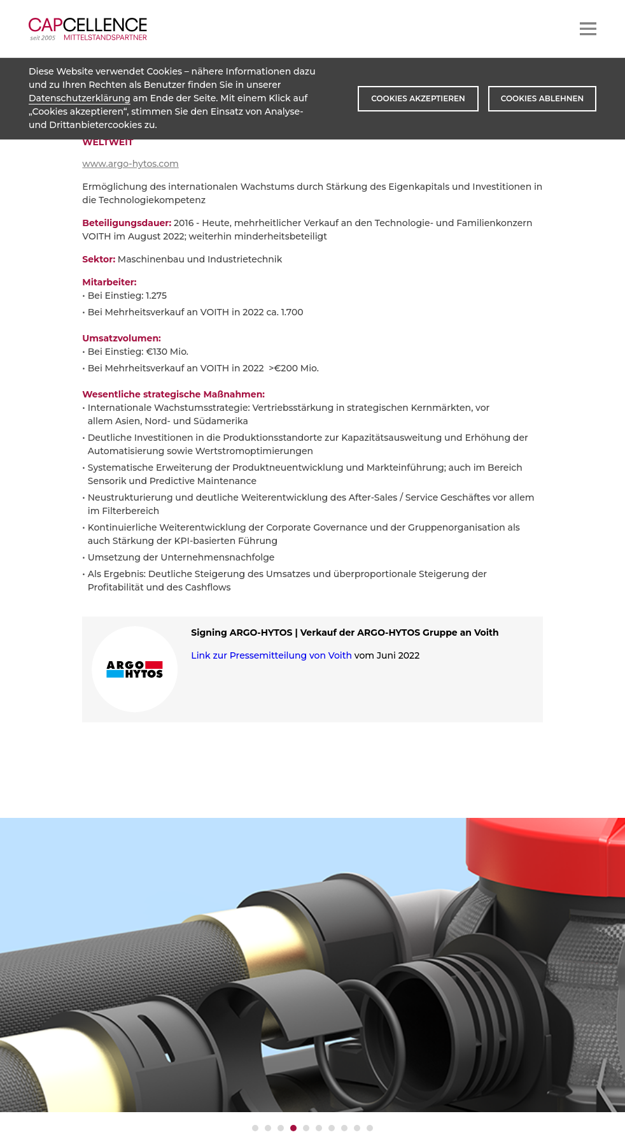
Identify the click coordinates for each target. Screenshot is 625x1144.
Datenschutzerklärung (79, 98)
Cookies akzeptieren (418, 98)
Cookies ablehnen (542, 98)
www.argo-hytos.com (130, 163)
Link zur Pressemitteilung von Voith (271, 655)
